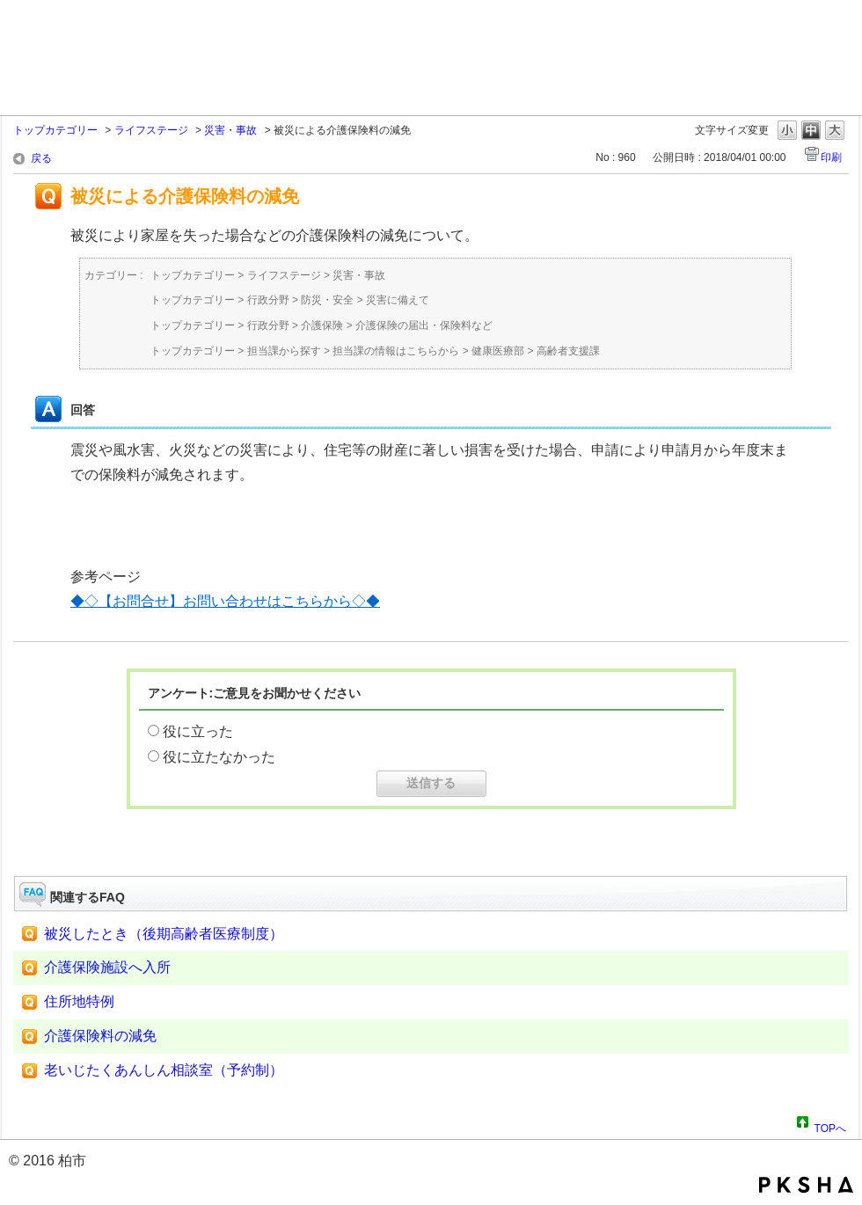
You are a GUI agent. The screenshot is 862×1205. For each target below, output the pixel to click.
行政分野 (268, 300)
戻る (41, 158)
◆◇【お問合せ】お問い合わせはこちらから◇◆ (225, 601)
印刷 (831, 157)
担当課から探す (284, 351)
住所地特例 (79, 1001)
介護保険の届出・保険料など (424, 325)
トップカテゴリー (55, 130)
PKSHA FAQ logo (806, 1184)
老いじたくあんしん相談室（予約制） (163, 1070)
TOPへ (830, 1125)
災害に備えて (397, 300)
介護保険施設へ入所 (107, 967)
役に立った (198, 731)
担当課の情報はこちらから (395, 351)
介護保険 (322, 325)
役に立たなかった (219, 756)
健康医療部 (497, 351)
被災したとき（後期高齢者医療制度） (163, 933)
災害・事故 (230, 130)
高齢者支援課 (568, 351)
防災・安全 (327, 300)
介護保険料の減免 (100, 1035)
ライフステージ (151, 130)
